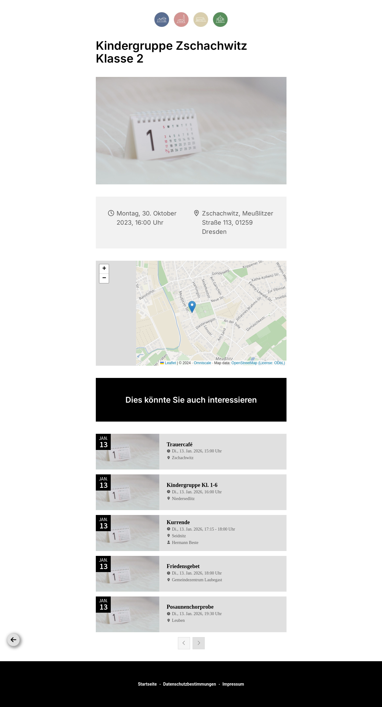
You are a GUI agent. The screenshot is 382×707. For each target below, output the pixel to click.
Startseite (147, 684)
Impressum (233, 684)
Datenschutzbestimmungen (189, 684)
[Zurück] (13, 640)
